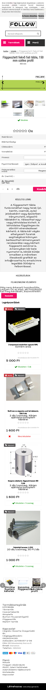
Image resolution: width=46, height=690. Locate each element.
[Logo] (23, 25)
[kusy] (8, 189)
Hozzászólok (9, 296)
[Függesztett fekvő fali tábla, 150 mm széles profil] (23, 83)
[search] (38, 33)
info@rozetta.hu (14, 646)
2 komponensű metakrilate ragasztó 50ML (23, 344)
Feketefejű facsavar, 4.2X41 (23, 547)
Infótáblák (13, 51)
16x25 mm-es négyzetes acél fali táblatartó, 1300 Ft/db (23, 412)
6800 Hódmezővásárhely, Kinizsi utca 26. (20, 643)
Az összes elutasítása (29, 16)
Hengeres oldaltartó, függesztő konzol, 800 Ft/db (23, 482)
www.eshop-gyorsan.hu (31, 686)
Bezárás (41, 16)
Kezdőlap (5, 51)
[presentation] (2, 82)
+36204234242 (16, 648)
